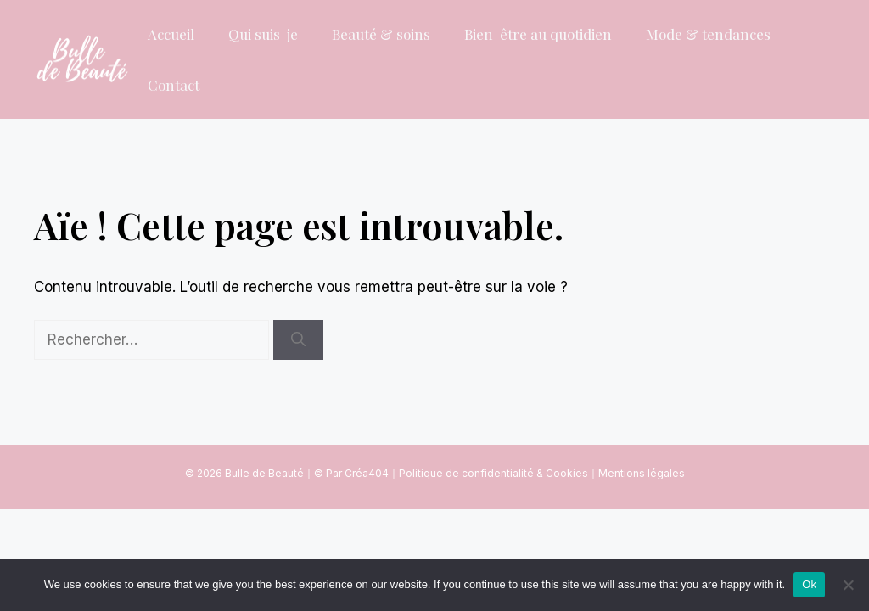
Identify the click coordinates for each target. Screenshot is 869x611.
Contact (173, 85)
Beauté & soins (381, 34)
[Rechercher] (298, 340)
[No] (847, 584)
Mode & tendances (708, 34)
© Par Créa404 (351, 473)
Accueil (171, 34)
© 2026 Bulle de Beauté (244, 473)
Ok (809, 584)
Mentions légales (641, 473)
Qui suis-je (263, 34)
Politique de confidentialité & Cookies (493, 473)
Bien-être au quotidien (538, 34)
